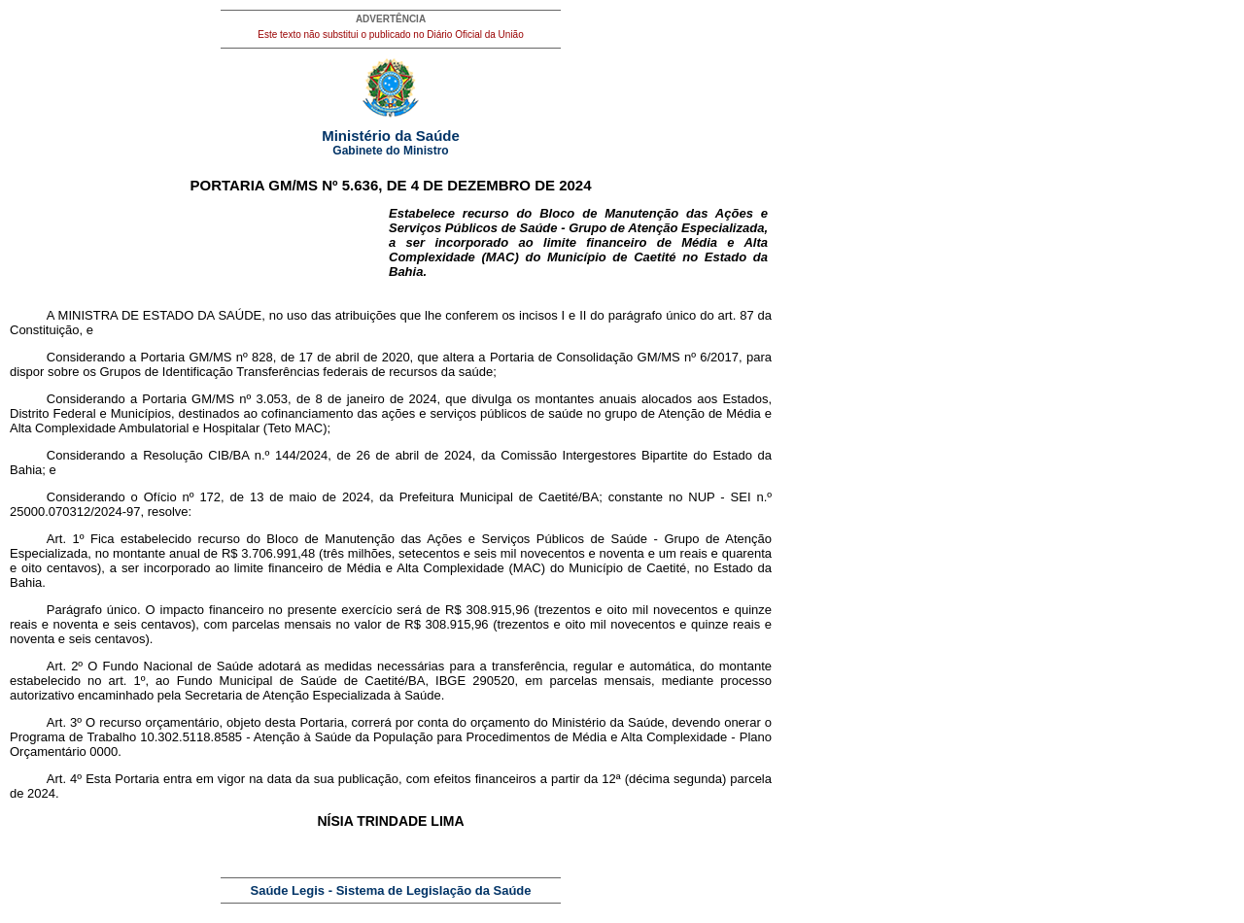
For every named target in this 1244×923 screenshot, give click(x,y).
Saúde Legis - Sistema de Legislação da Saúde (391, 890)
